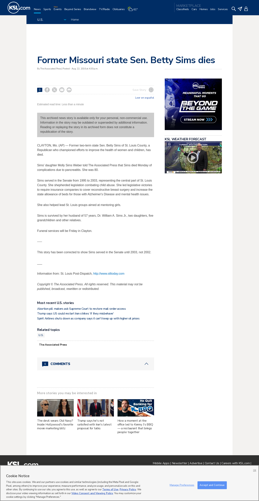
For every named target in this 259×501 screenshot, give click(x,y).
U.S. (41, 335)
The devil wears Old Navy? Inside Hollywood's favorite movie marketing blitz (55, 424)
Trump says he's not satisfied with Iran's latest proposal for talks (94, 424)
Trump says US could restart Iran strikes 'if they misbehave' (75, 313)
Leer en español (144, 98)
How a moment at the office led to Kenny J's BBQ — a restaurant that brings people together (135, 426)
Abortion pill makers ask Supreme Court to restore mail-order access (81, 309)
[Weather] (133, 10)
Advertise (195, 463)
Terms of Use (110, 489)
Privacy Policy (128, 489)
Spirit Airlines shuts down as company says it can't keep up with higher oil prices (88, 318)
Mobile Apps (161, 463)
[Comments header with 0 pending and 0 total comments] (95, 363)
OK (254, 470)
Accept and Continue (212, 485)
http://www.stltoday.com (109, 273)
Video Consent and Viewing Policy (92, 493)
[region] (129, 483)
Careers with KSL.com (235, 463)
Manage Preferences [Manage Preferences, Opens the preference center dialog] (182, 485)
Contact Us (212, 463)
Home (75, 20)
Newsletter (179, 463)
